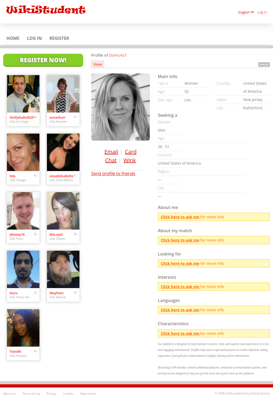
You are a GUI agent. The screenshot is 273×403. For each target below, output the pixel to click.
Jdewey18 (17, 234)
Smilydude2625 (22, 117)
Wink (129, 160)
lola (12, 176)
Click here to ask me (180, 216)
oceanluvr (58, 117)
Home (12, 38)
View (97, 64)
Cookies (68, 394)
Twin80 (15, 351)
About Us (9, 394)
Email (111, 151)
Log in (262, 12)
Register (59, 38)
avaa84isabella (61, 176)
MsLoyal (56, 234)
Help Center (88, 394)
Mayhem (56, 293)
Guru (14, 293)
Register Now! (43, 60)
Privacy (51, 394)
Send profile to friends (113, 173)
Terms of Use (31, 394)
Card (130, 151)
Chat (111, 160)
